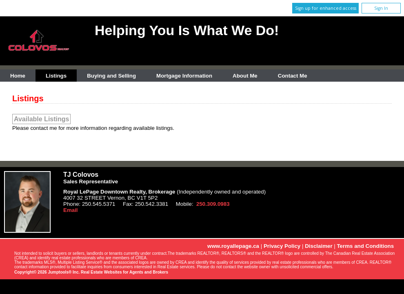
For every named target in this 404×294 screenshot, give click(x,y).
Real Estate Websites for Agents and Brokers (124, 272)
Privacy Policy (282, 246)
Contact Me (292, 76)
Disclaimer (318, 246)
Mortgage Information (184, 76)
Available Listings (41, 119)
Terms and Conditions (365, 246)
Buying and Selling (111, 76)
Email (70, 210)
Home (17, 76)
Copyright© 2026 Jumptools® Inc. (47, 272)
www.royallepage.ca (233, 246)
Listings (56, 76)
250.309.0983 (213, 204)
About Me (245, 76)
